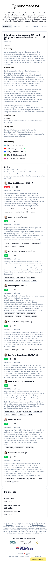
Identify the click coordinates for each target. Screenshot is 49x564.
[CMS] (13, 542)
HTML (10, 501)
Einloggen (11, 556)
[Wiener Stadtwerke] (24, 548)
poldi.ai (29, 554)
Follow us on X (29, 556)
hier (4, 528)
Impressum (38, 556)
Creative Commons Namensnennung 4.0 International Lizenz (23, 525)
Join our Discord (19, 556)
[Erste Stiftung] (26, 542)
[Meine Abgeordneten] (37, 542)
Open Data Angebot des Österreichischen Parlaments (26, 524)
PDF (5, 501)
